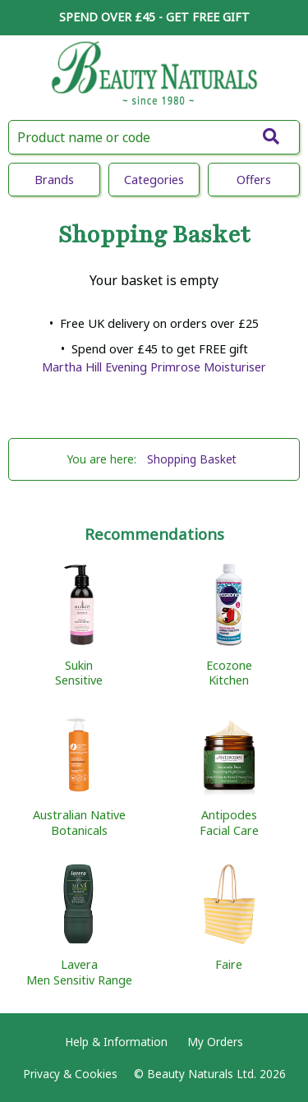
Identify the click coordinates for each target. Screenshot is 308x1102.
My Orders (215, 1041)
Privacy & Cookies (70, 1073)
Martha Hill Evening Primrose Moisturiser (154, 367)
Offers (254, 179)
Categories (154, 179)
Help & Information (116, 1041)
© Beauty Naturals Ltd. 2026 (210, 1073)
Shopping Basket (192, 459)
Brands (54, 179)
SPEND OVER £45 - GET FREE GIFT (154, 17)
